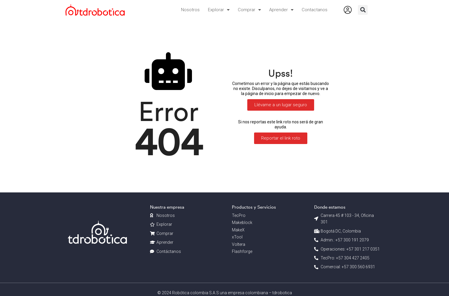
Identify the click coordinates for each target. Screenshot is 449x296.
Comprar (249, 10)
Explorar (219, 10)
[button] (363, 10)
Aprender (281, 10)
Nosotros (190, 9)
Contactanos (314, 9)
